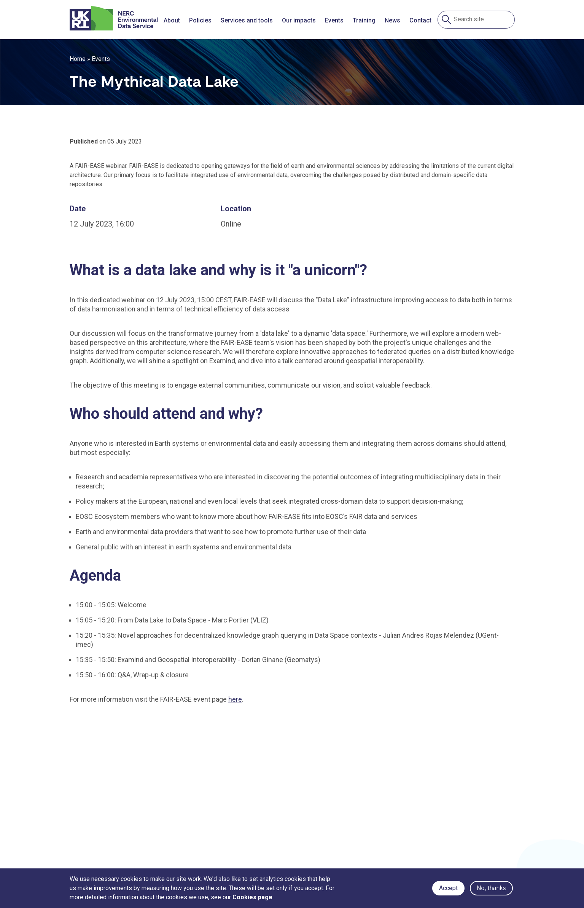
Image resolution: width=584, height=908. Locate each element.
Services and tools (247, 20)
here (235, 699)
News (392, 20)
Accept (448, 888)
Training (364, 20)
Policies (200, 20)
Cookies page (252, 897)
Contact (420, 20)
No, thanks (491, 888)
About (172, 20)
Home (78, 58)
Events (334, 20)
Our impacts (299, 20)
